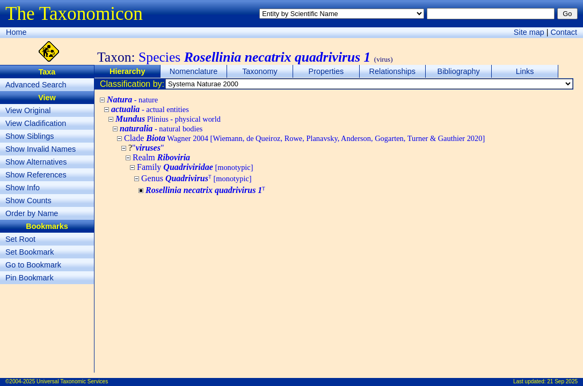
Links (525, 71)
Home (16, 32)
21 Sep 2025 (562, 381)
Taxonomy (260, 71)
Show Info (22, 187)
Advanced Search (36, 84)
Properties (326, 71)
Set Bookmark (29, 252)
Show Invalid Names (40, 149)
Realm (161, 157)
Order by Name (31, 213)
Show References (36, 174)
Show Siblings (29, 136)
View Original (28, 110)
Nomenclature (194, 71)
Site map (529, 32)
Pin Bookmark (29, 277)
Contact (563, 32)
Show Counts (28, 200)
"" (148, 147)
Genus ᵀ (196, 178)
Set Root (20, 239)
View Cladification (35, 123)
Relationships (392, 71)
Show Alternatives (36, 162)
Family (195, 167)
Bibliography (459, 71)
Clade (304, 138)
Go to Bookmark (33, 265)
